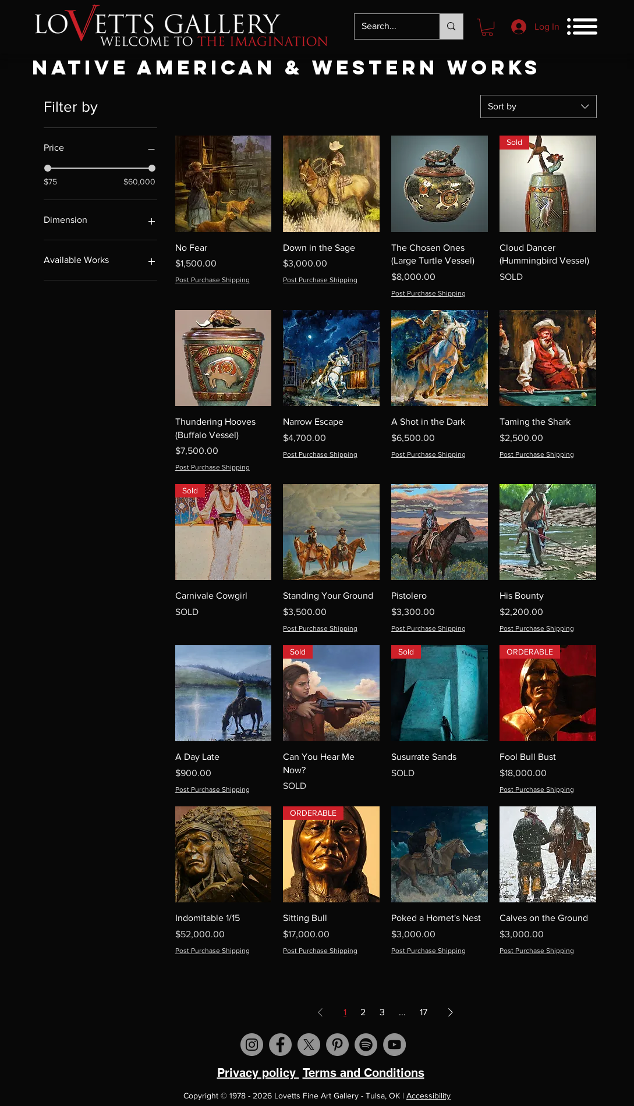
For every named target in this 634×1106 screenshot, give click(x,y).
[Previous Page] (320, 1012)
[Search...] (389, 26)
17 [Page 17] (423, 1012)
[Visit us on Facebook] (280, 1044)
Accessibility (428, 1095)
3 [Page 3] (382, 1012)
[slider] (48, 168)
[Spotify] (366, 1044)
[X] (308, 1044)
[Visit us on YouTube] (394, 1044)
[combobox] (538, 106)
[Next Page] (451, 1012)
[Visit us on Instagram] (251, 1044)
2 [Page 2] (363, 1012)
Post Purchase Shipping (212, 280)
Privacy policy (258, 1073)
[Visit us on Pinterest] (337, 1044)
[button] (487, 27)
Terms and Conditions (363, 1073)
